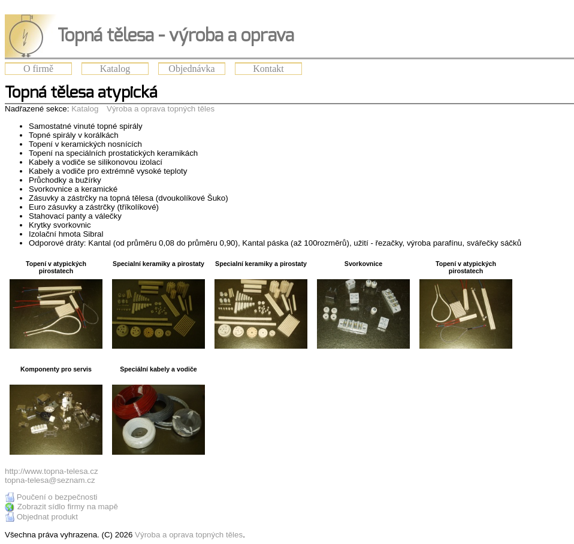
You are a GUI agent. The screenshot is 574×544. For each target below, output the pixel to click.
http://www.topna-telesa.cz (51, 471)
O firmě (38, 69)
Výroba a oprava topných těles (161, 108)
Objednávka (191, 69)
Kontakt (268, 69)
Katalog (115, 69)
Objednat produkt (47, 516)
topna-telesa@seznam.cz (50, 480)
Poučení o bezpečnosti (57, 496)
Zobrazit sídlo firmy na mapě (67, 506)
